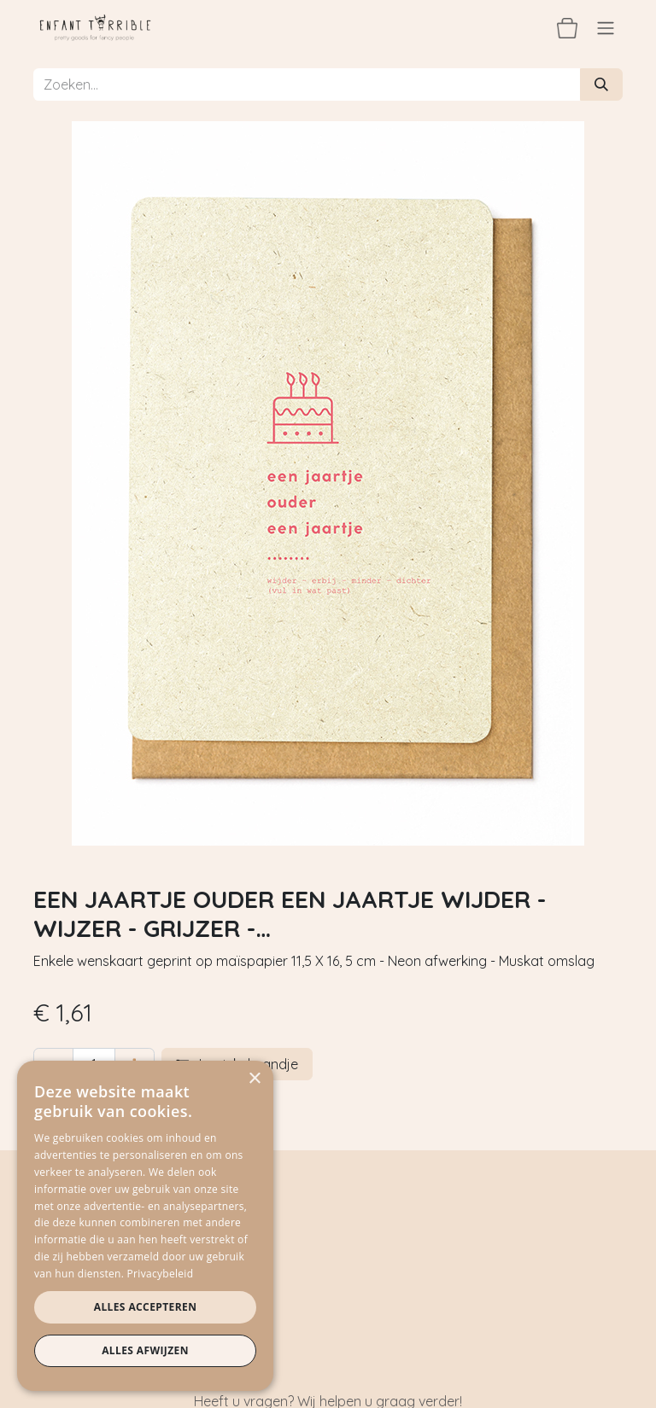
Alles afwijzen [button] (145, 1350)
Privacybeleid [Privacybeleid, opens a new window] (160, 1273)
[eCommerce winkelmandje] (567, 27)
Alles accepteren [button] (145, 1307)
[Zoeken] (601, 84)
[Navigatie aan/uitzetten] (606, 27)
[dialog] (145, 1226)
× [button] (254, 1079)
